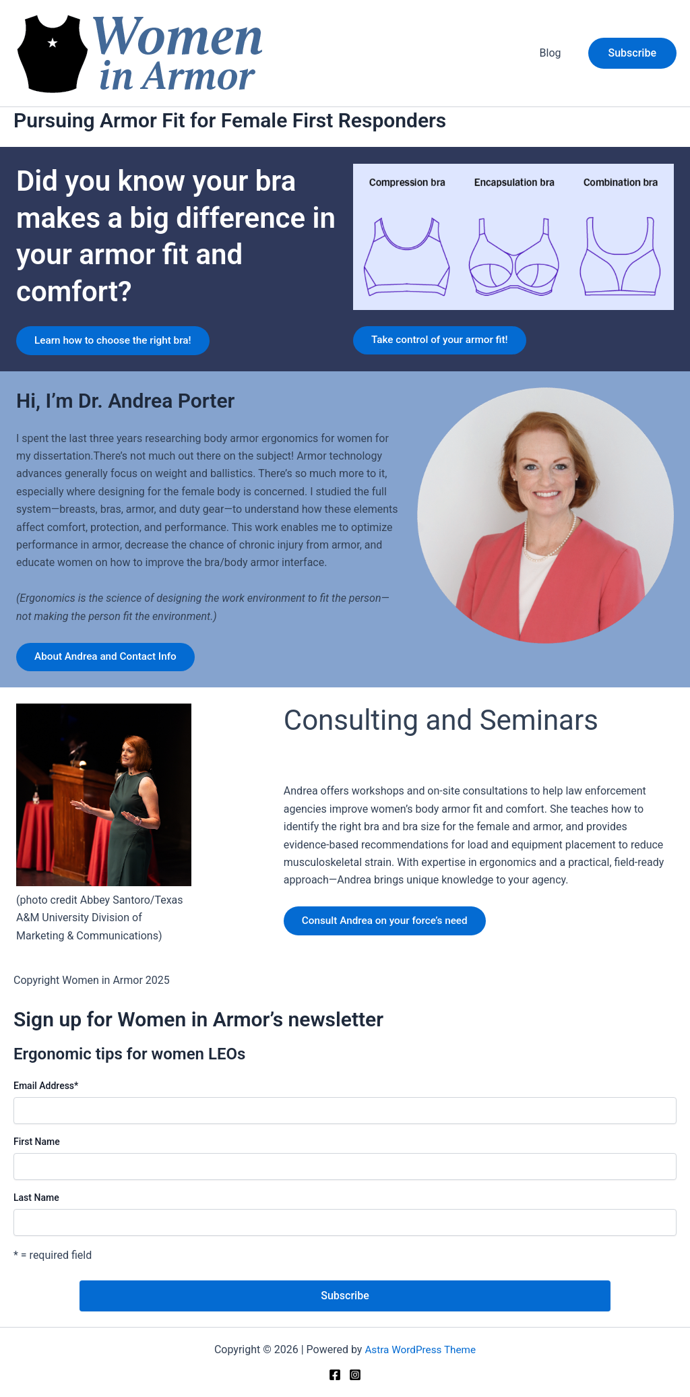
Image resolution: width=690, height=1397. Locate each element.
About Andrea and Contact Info (110, 670)
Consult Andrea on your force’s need (390, 937)
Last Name (36, 1213)
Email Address (45, 1101)
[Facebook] (335, 1375)
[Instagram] (355, 1375)
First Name (36, 1157)
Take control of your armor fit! (444, 346)
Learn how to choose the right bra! (117, 347)
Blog (553, 52)
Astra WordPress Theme (420, 1349)
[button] (632, 53)
